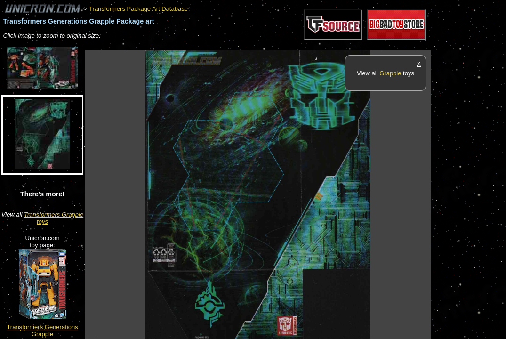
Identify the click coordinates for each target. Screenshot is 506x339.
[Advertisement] (256, 45)
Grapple (390, 73)
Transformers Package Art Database (138, 8)
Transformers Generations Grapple (42, 330)
